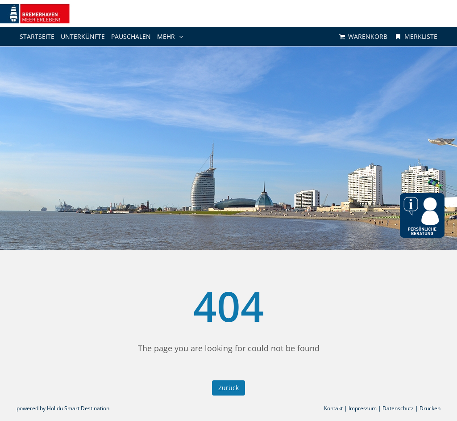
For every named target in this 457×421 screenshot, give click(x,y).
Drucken (430, 408)
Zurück (228, 387)
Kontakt (333, 408)
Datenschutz (398, 408)
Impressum (363, 408)
